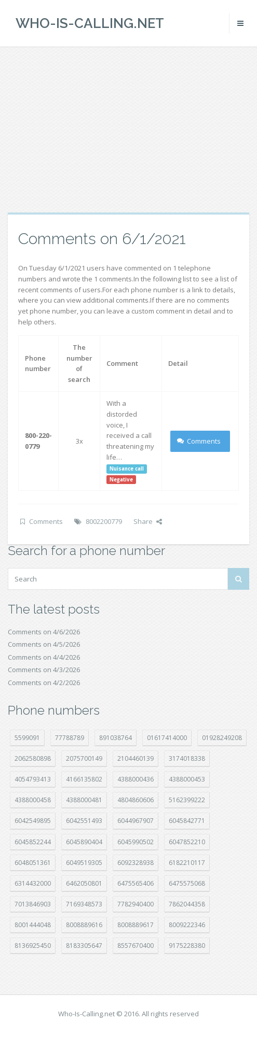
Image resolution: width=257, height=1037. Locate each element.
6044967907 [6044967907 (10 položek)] (135, 820)
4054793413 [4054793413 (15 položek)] (33, 779)
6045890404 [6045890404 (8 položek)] (84, 841)
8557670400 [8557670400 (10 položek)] (135, 945)
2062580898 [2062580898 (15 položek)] (33, 758)
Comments (199, 441)
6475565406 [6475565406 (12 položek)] (135, 883)
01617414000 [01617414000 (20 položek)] (167, 737)
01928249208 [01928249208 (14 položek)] (222, 737)
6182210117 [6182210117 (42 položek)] (187, 862)
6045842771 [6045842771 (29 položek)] (187, 820)
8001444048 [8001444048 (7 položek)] (33, 924)
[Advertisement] (128, 129)
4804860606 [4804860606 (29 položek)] (135, 799)
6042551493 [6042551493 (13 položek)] (84, 820)
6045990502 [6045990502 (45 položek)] (135, 841)
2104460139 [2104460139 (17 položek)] (135, 758)
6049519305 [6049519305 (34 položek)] (84, 862)
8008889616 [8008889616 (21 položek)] (84, 924)
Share (147, 521)
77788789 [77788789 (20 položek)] (69, 737)
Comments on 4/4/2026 (44, 657)
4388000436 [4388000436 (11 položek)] (135, 779)
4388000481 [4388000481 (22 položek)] (84, 799)
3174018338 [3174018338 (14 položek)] (187, 758)
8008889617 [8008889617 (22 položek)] (135, 924)
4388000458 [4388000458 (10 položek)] (33, 799)
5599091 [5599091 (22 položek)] (27, 737)
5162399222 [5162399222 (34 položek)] (187, 799)
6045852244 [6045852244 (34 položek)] (33, 841)
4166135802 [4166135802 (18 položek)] (84, 779)
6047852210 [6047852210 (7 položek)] (187, 841)
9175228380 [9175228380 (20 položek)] (187, 945)
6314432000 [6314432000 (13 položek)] (33, 883)
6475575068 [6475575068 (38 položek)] (187, 883)
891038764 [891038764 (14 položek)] (115, 737)
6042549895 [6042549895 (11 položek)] (33, 820)
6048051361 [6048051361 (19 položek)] (33, 862)
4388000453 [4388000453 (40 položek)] (187, 779)
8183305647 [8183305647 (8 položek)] (84, 945)
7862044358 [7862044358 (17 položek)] (187, 904)
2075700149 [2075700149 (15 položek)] (84, 758)
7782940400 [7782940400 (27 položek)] (135, 904)
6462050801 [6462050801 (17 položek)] (84, 883)
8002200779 (104, 521)
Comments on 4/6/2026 (44, 631)
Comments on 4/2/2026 (44, 682)
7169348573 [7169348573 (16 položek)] (84, 904)
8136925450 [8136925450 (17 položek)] (33, 945)
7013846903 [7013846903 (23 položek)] (33, 904)
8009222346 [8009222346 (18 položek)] (187, 924)
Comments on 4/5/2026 (44, 644)
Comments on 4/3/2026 (44, 669)
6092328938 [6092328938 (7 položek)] (135, 862)
